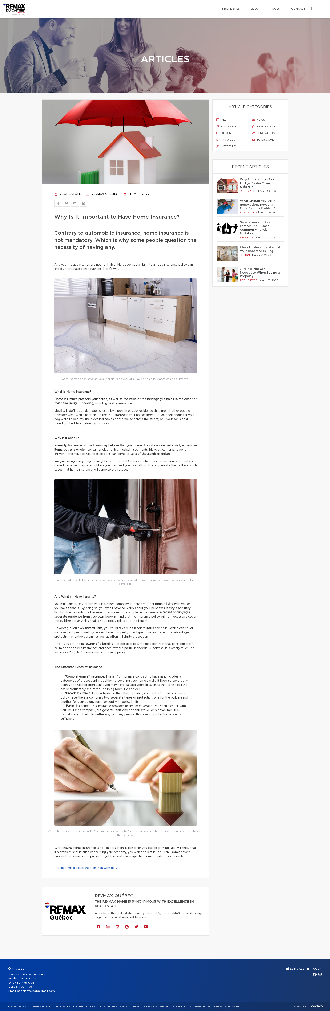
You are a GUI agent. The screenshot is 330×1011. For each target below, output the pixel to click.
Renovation (263, 133)
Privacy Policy (181, 1007)
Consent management (227, 1007)
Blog (255, 9)
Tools (275, 9)
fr (321, 9)
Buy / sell (226, 126)
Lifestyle (226, 146)
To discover (264, 139)
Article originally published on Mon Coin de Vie (87, 868)
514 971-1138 (24, 987)
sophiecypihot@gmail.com (36, 991)
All (221, 119)
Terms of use (201, 1007)
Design (223, 133)
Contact (298, 9)
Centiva (316, 1006)
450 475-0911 (24, 983)
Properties (231, 9)
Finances (225, 139)
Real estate (67, 194)
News (258, 119)
